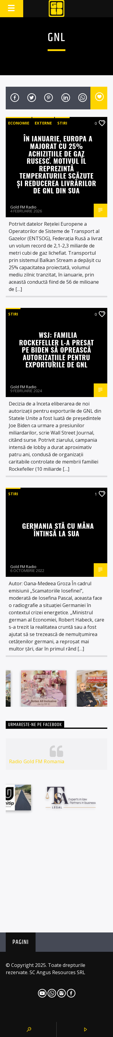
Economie (18, 123)
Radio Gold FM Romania (36, 761)
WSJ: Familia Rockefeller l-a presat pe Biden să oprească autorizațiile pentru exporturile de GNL (56, 349)
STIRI (62, 123)
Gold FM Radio (23, 207)
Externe (43, 123)
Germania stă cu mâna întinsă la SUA (58, 529)
